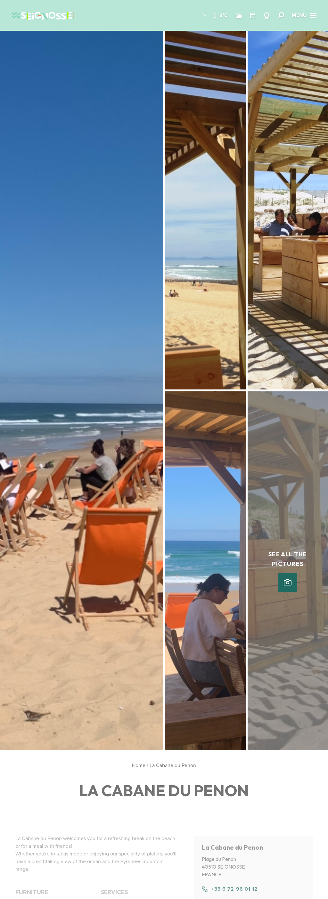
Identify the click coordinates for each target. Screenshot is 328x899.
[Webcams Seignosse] (267, 15)
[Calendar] (253, 15)
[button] (200, 15)
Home (138, 765)
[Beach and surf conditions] (238, 15)
